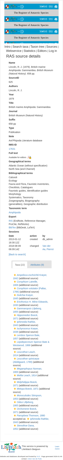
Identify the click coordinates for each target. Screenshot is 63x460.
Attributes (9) (37, 264)
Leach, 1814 (25, 375)
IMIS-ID (13, 144)
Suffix (12, 119)
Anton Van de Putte (35, 459)
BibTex (12, 227)
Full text (13, 153)
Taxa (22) (20, 264)
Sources (51, 46)
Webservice (13, 51)
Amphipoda (15, 212)
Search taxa (20, 46)
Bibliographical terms (21, 173)
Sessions (14, 231)
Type (11, 128)
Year (11, 94)
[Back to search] (17, 254)
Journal (13, 111)
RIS (11, 220)
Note (11, 136)
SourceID (14, 77)
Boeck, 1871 (25, 388)
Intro (7, 46)
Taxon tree (37, 46)
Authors (13, 86)
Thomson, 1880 (29, 415)
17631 (12, 149)
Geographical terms (20, 161)
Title (11, 103)
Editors (42, 51)
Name (12, 62)
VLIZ (38, 456)
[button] (15, 275)
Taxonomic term (18, 208)
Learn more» (57, 448)
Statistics (29, 51)
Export (12, 216)
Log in (53, 51)
